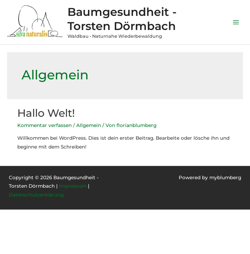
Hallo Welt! (46, 113)
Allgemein (88, 125)
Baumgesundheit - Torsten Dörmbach (122, 18)
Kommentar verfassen (44, 125)
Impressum (73, 186)
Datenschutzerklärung (36, 195)
